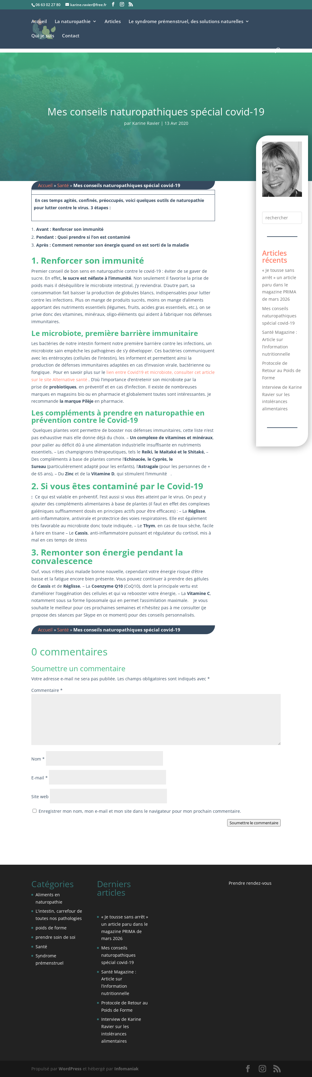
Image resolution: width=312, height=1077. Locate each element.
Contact (70, 36)
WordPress (70, 1069)
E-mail (39, 778)
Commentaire (47, 690)
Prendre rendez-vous (250, 883)
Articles (113, 21)
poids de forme (51, 928)
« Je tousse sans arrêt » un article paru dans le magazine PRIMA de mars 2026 (279, 284)
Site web (40, 796)
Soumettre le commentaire (254, 823)
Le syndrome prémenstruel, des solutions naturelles (186, 21)
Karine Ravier (146, 123)
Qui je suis (42, 36)
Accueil (39, 21)
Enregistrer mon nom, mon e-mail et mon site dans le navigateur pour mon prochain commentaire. (140, 811)
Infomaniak (126, 1069)
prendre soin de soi (55, 937)
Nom (38, 759)
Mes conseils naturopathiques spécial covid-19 (279, 316)
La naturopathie (73, 21)
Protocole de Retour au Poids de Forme (281, 370)
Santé (63, 185)
